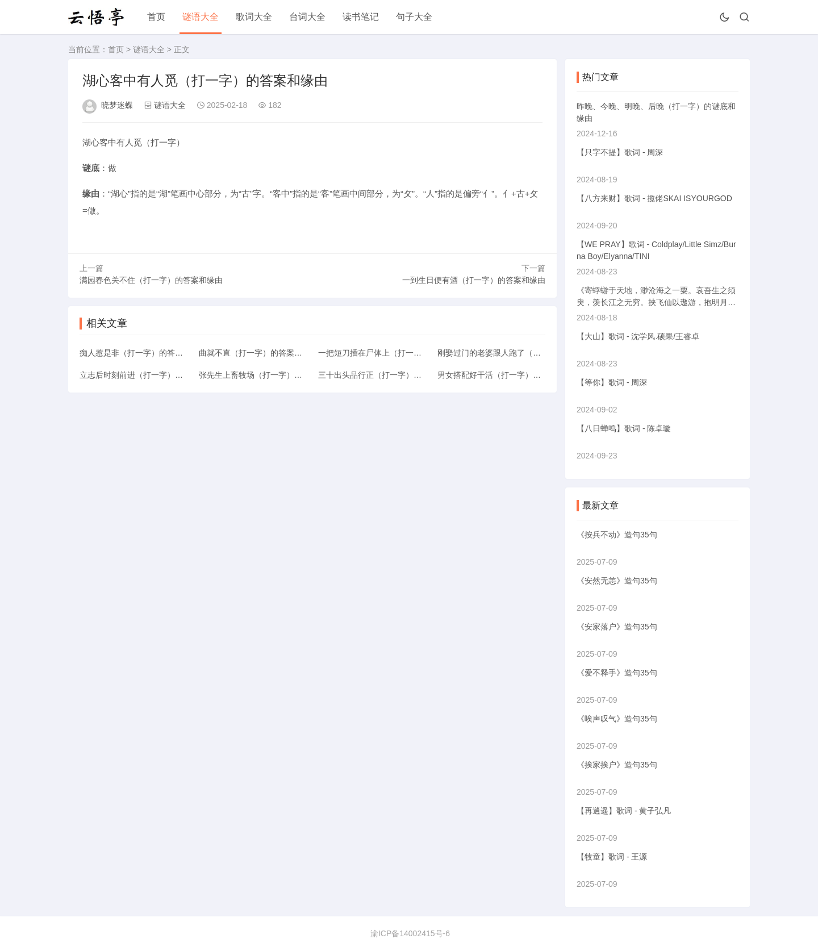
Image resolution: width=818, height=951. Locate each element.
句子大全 (414, 17)
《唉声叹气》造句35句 (617, 718)
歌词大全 (254, 17)
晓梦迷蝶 (117, 105)
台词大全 (307, 17)
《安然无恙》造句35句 (617, 580)
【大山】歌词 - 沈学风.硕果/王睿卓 (638, 336)
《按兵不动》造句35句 (617, 534)
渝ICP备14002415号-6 (410, 933)
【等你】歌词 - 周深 (612, 382)
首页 (156, 17)
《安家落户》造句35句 (617, 626)
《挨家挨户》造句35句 (617, 764)
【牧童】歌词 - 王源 (612, 856)
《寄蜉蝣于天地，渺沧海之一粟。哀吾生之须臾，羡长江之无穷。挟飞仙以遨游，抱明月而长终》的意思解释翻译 (656, 302)
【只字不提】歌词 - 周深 (620, 152)
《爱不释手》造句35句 (617, 672)
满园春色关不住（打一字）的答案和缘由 (151, 280)
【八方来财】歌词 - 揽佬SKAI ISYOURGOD (654, 198)
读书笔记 (361, 17)
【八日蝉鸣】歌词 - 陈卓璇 (624, 428)
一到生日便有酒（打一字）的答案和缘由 (473, 280)
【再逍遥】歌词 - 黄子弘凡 (624, 810)
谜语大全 (200, 17)
